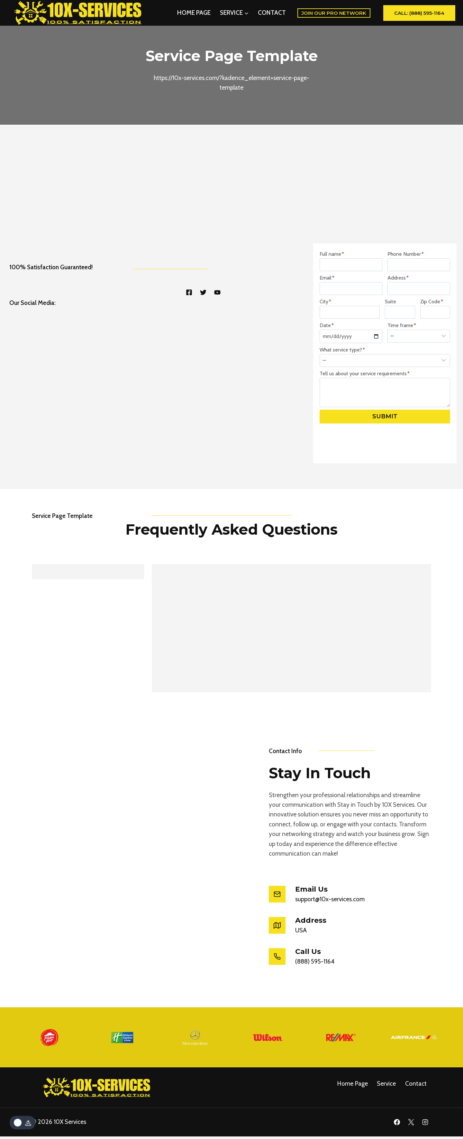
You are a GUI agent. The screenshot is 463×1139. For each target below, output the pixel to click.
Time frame (401, 347)
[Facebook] (397, 1125)
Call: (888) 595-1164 (419, 13)
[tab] (88, 593)
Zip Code (431, 323)
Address (398, 300)
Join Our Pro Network (333, 13)
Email (327, 300)
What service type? (342, 372)
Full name (332, 276)
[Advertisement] (231, 195)
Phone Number (405, 276)
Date (327, 347)
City (325, 323)
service (386, 1086)
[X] (411, 1125)
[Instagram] (425, 1125)
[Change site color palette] (22, 1122)
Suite (390, 323)
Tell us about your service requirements (365, 395)
